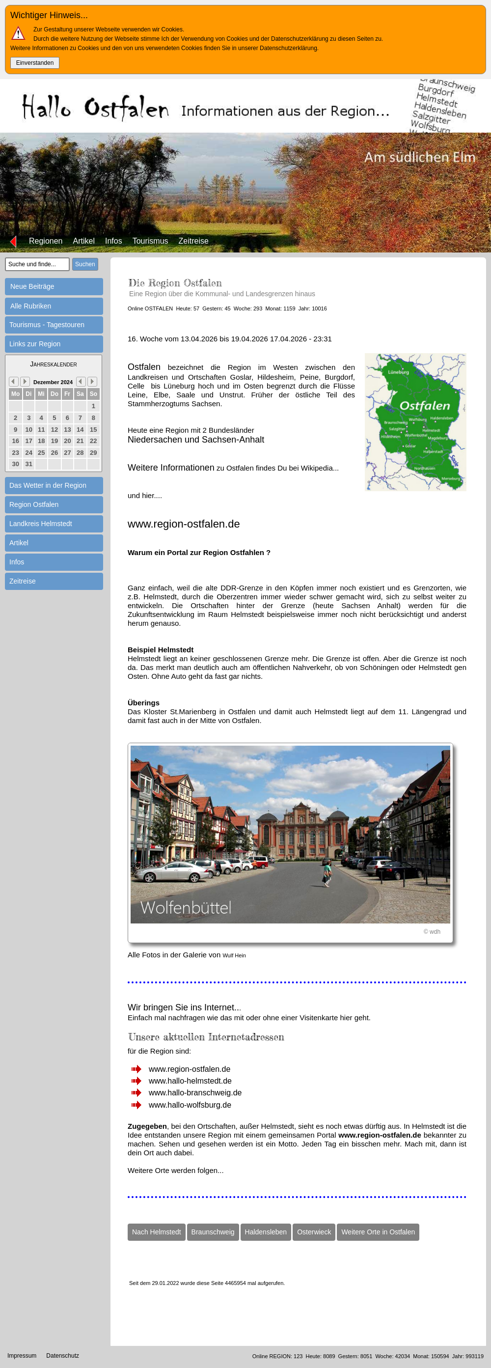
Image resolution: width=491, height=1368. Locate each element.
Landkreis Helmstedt (40, 524)
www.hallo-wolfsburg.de (190, 1105)
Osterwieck (314, 1232)
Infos (113, 241)
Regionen (46, 241)
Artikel (84, 241)
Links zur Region (34, 344)
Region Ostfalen (33, 504)
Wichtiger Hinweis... (49, 15)
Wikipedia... (320, 468)
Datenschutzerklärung (288, 48)
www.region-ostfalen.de (189, 1069)
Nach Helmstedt (156, 1232)
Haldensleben (266, 1232)
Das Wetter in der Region (47, 485)
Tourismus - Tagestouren (46, 325)
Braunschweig (213, 1232)
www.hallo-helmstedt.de (190, 1081)
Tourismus (150, 241)
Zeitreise (194, 241)
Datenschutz (62, 1355)
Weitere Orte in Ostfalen (378, 1232)
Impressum (21, 1355)
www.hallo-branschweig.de (195, 1093)
